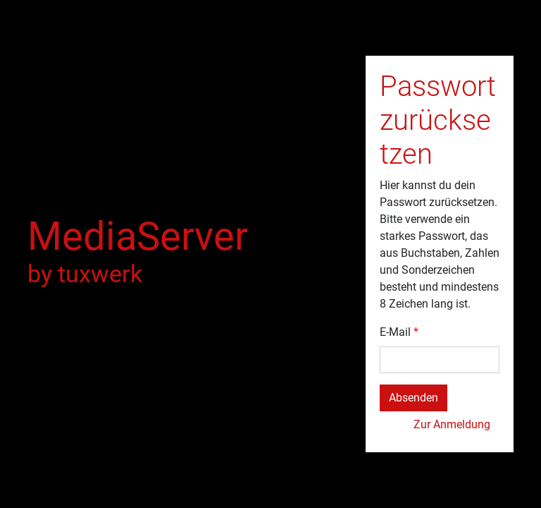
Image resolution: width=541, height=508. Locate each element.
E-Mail (395, 332)
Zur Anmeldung (451, 424)
